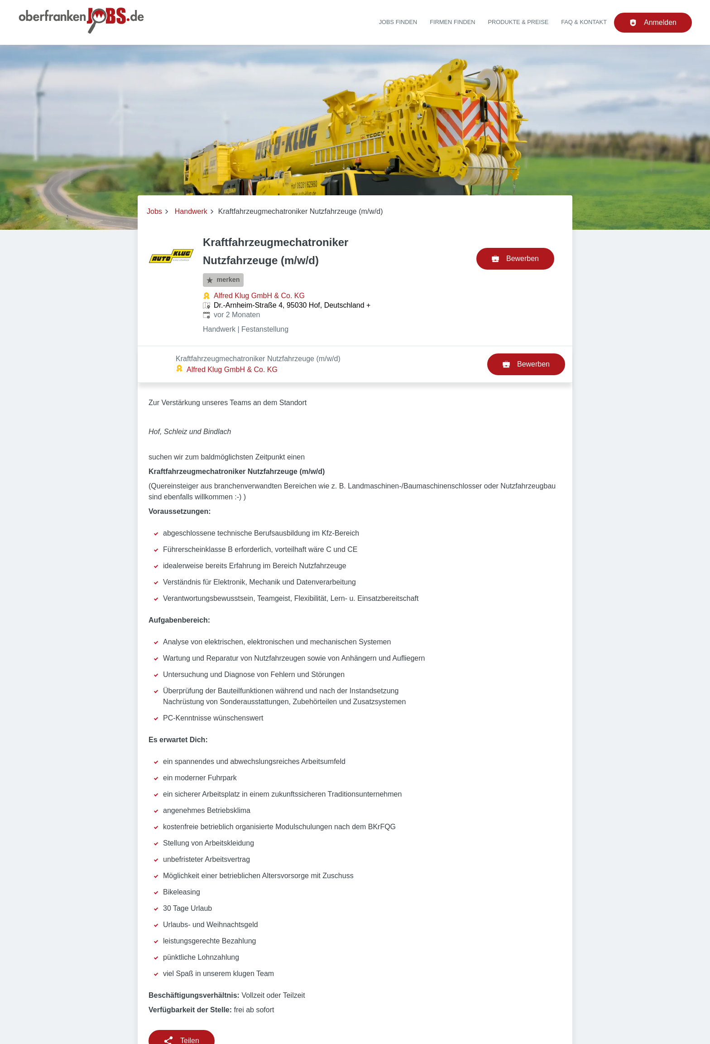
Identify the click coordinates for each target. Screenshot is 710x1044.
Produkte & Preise (518, 22)
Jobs (154, 211)
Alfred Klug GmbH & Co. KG (259, 296)
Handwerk (191, 211)
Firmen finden (452, 22)
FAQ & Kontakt (584, 22)
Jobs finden (398, 22)
